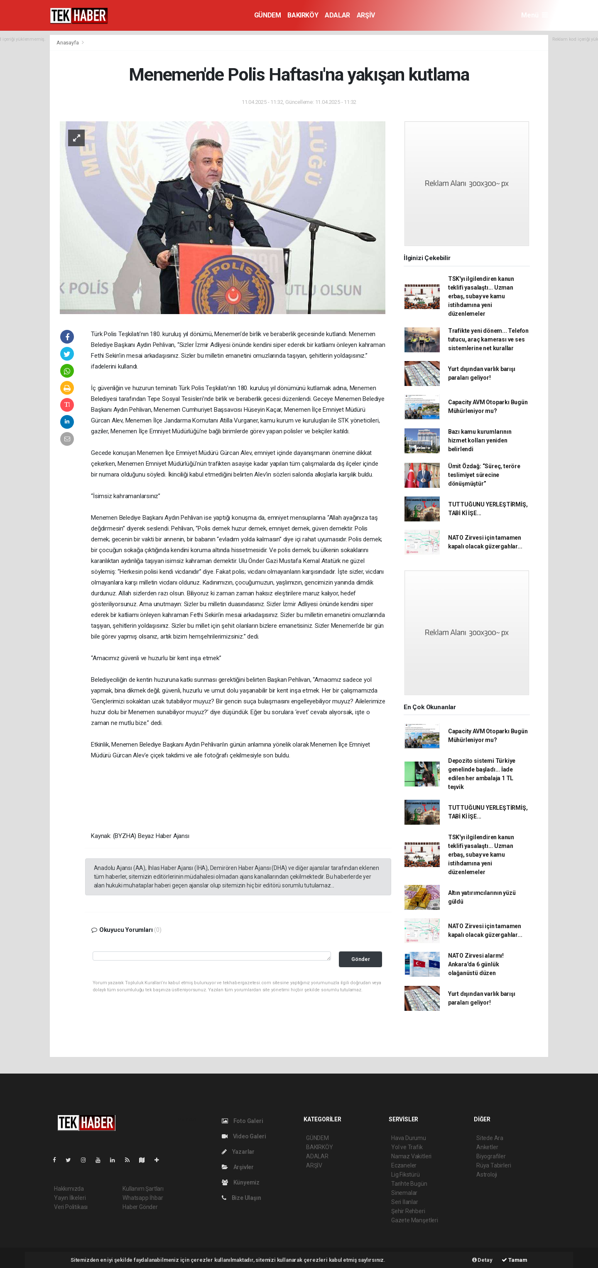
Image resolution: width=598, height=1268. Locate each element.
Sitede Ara (489, 1138)
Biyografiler (491, 1156)
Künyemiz (241, 1182)
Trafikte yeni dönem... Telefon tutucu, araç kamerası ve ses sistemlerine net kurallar (488, 339)
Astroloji (486, 1174)
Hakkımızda (69, 1188)
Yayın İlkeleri (70, 1197)
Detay (482, 1260)
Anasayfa (68, 42)
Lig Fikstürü (405, 1174)
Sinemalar (404, 1192)
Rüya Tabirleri (493, 1165)
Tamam (514, 1260)
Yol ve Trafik (407, 1147)
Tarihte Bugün (409, 1183)
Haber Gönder (140, 1207)
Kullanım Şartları (143, 1188)
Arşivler (238, 1167)
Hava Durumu (408, 1138)
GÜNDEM (267, 15)
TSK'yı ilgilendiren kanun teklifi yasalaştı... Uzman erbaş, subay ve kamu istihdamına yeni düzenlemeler (481, 296)
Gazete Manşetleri (414, 1220)
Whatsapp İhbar (143, 1197)
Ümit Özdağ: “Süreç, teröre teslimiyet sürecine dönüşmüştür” (484, 475)
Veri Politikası (71, 1207)
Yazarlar (238, 1151)
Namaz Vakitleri (411, 1156)
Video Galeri (244, 1136)
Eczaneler (404, 1165)
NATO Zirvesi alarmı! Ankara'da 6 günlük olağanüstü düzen (476, 964)
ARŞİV (366, 15)
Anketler (487, 1147)
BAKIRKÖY (302, 15)
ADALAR (337, 15)
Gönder (360, 959)
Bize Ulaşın (241, 1197)
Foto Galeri (242, 1121)
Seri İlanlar (404, 1202)
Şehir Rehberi (408, 1211)
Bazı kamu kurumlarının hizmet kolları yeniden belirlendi (480, 440)
